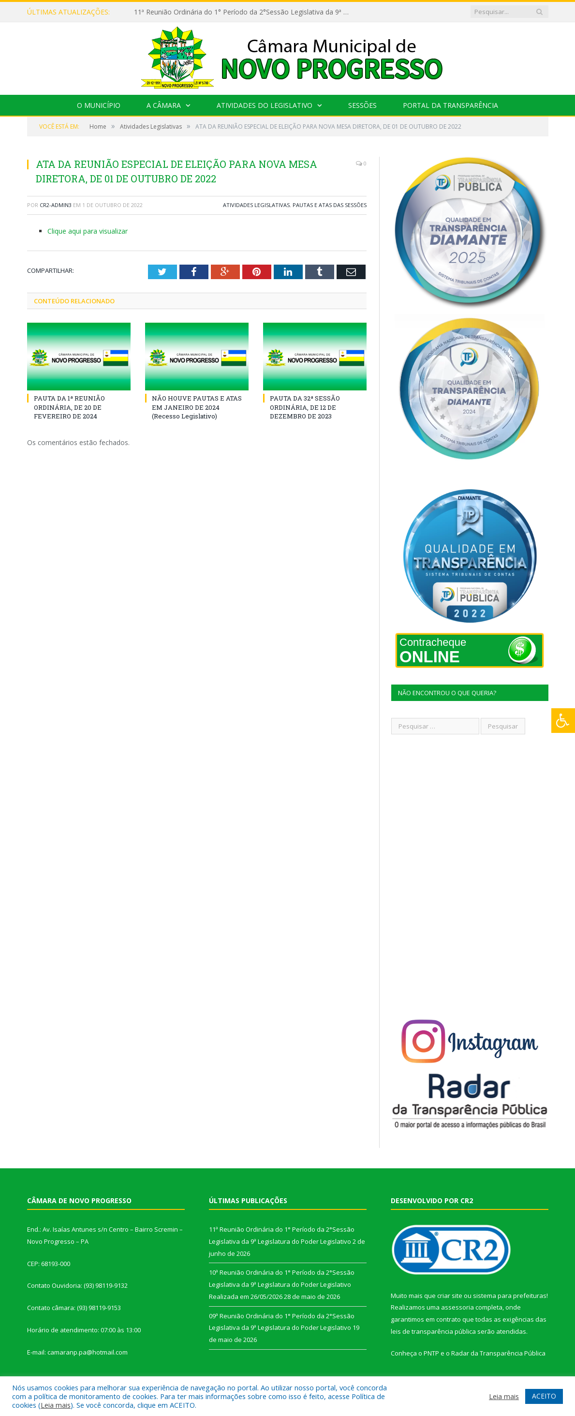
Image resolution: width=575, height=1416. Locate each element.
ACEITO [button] (544, 1396)
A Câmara (164, 105)
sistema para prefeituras (509, 1295)
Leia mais (56, 1405)
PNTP (431, 1353)
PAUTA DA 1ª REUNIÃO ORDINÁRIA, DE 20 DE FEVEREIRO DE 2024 (69, 407)
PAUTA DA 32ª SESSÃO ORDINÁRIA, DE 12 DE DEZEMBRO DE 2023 (305, 407)
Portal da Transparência (450, 105)
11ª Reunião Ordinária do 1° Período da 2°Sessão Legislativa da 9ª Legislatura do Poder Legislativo (245, 12)
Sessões (362, 105)
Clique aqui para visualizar (87, 231)
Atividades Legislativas (256, 205)
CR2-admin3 (56, 205)
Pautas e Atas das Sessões (330, 205)
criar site (449, 1295)
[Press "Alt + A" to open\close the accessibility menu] (563, 720)
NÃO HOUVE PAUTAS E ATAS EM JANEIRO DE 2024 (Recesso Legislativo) (197, 407)
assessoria (457, 1307)
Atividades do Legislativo (264, 105)
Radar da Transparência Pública (498, 1353)
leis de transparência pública (433, 1331)
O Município (98, 105)
